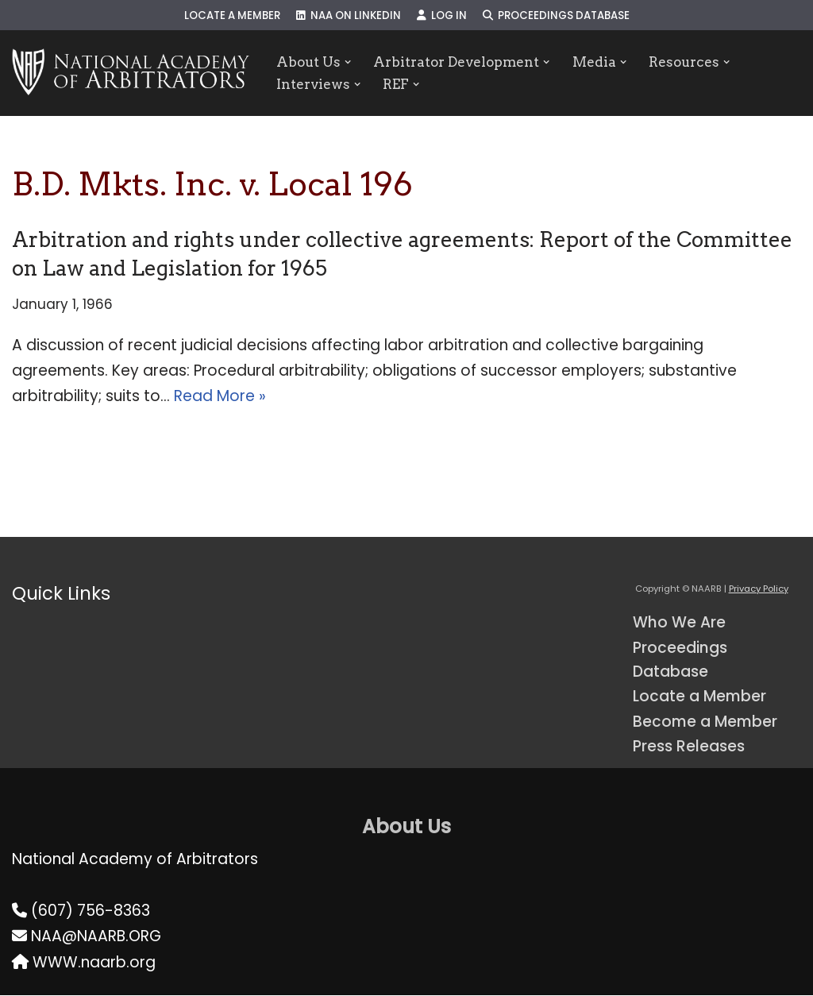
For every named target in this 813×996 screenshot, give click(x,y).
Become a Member (706, 722)
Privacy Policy (758, 588)
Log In (442, 15)
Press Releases (689, 747)
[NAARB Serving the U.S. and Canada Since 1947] (130, 73)
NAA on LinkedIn (348, 15)
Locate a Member (231, 15)
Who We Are (679, 623)
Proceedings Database (556, 15)
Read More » (220, 396)
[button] (348, 61)
